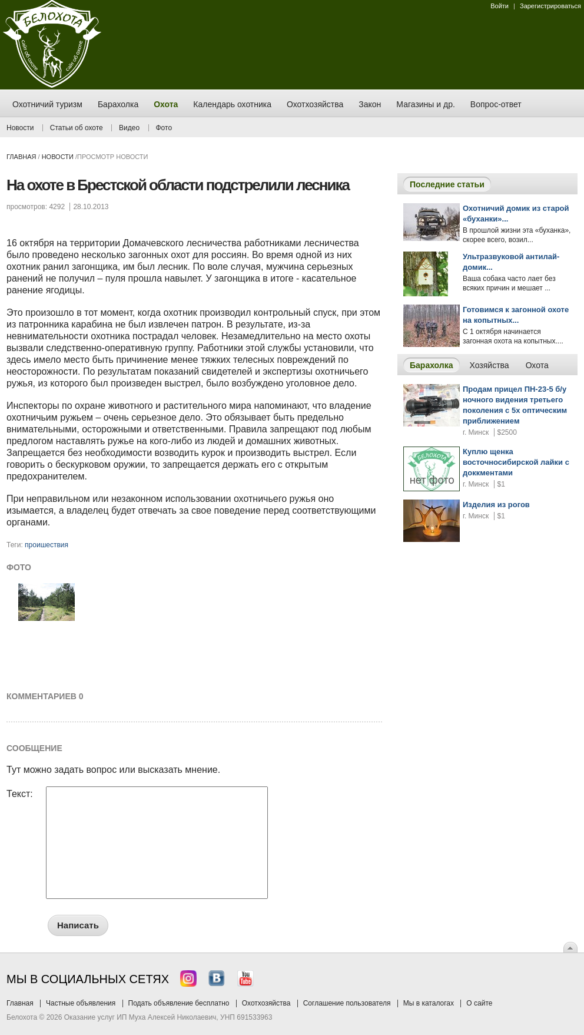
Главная (21, 156)
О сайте (479, 1003)
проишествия (46, 545)
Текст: (19, 794)
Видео (129, 128)
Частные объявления (80, 1003)
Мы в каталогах (428, 1003)
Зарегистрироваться (550, 5)
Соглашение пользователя (347, 1003)
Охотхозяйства (266, 1003)
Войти (499, 5)
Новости (20, 128)
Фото (164, 128)
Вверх (570, 947)
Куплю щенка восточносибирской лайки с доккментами (516, 462)
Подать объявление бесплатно (179, 1003)
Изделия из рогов (496, 504)
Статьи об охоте (76, 128)
